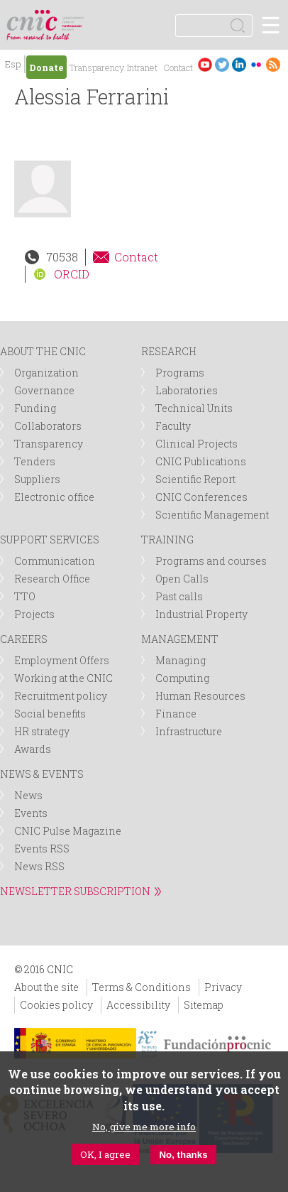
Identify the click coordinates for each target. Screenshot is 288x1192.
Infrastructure (188, 731)
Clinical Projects (196, 443)
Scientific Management (212, 514)
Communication (54, 561)
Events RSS (42, 848)
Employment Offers (61, 660)
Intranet (142, 67)
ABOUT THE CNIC (43, 351)
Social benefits (50, 713)
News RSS (39, 866)
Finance (175, 713)
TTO (24, 596)
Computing (182, 678)
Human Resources (200, 696)
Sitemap (203, 1005)
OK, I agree (105, 1154)
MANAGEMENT (179, 639)
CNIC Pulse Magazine (67, 831)
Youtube (205, 64)
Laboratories (186, 390)
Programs (179, 372)
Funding (35, 408)
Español (13, 65)
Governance (44, 390)
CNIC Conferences (201, 497)
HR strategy (42, 731)
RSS (273, 64)
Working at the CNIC (63, 678)
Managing (180, 660)
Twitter (222, 64)
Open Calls (182, 578)
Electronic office (54, 497)
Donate (46, 67)
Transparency (97, 67)
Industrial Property (201, 614)
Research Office (52, 578)
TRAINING (167, 539)
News (28, 795)
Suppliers (37, 479)
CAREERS (24, 639)
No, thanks (183, 1154)
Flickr (256, 64)
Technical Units (194, 408)
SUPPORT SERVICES (49, 539)
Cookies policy (56, 1005)
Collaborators (48, 426)
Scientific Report (195, 479)
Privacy (223, 987)
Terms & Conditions (141, 987)
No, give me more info (144, 1126)
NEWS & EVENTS (42, 774)
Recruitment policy (60, 696)
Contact (178, 67)
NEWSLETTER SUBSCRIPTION (75, 891)
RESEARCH (168, 351)
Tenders (34, 461)
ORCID (71, 273)
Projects (34, 614)
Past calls (179, 596)
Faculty (173, 426)
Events (31, 813)
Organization (46, 372)
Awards (32, 749)
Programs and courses (211, 561)
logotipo (74, 17)
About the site (46, 987)
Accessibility (138, 1005)
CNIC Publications (200, 461)
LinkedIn (239, 64)
